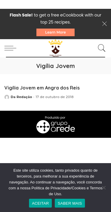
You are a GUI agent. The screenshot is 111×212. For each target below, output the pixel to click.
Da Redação (21, 97)
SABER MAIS (70, 203)
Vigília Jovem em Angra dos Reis (42, 88)
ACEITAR (40, 203)
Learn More (55, 32)
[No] (104, 188)
